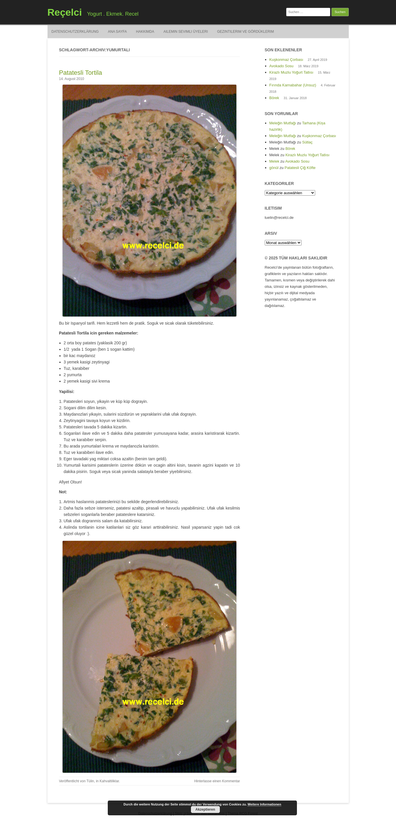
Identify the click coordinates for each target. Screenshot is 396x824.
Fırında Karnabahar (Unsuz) (292, 85)
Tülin (90, 781)
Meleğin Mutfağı (282, 123)
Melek (274, 161)
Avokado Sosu (281, 66)
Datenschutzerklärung (75, 32)
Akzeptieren (205, 809)
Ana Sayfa (117, 32)
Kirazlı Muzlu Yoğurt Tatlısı (291, 72)
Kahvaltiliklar (109, 781)
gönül (274, 167)
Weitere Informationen (264, 804)
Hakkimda (145, 32)
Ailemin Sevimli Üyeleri (185, 32)
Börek (274, 98)
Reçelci (65, 12)
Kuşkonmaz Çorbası (286, 59)
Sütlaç (307, 142)
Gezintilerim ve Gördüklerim (245, 32)
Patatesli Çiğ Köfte (299, 167)
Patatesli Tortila (80, 72)
